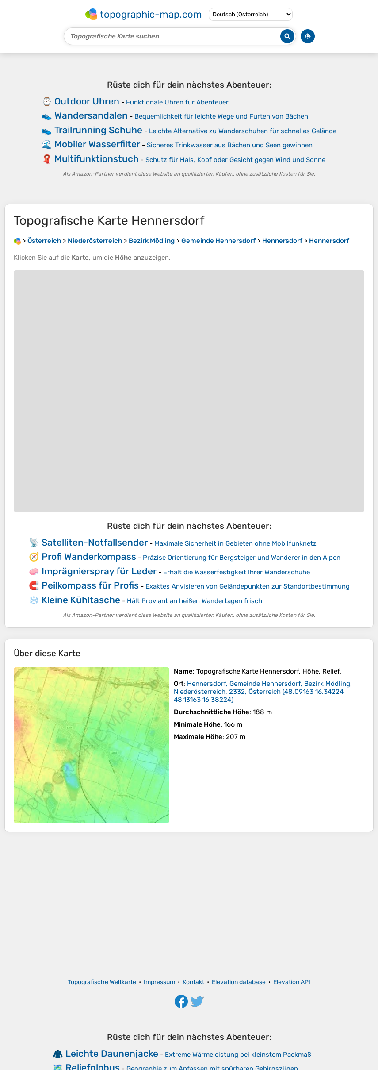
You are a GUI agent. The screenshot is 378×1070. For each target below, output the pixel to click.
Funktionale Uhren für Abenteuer (177, 102)
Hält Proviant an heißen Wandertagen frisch (194, 601)
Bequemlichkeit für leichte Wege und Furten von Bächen (221, 116)
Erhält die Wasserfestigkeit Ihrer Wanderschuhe (236, 572)
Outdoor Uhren (86, 101)
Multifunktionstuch (96, 158)
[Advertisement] (189, 905)
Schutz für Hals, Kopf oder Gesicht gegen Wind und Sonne (235, 160)
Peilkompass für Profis (90, 585)
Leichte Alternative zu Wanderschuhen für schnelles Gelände (242, 131)
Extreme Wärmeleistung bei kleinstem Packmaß (238, 1054)
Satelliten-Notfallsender (95, 542)
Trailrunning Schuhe (98, 129)
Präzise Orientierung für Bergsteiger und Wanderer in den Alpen (241, 558)
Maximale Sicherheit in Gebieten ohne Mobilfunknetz (235, 543)
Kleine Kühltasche (81, 599)
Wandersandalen (91, 115)
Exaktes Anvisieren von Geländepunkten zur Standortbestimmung (247, 586)
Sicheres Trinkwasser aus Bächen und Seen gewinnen (230, 145)
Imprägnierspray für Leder (99, 571)
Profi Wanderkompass (89, 556)
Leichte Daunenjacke (111, 1053)
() (263, 692)
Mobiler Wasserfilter (97, 144)
